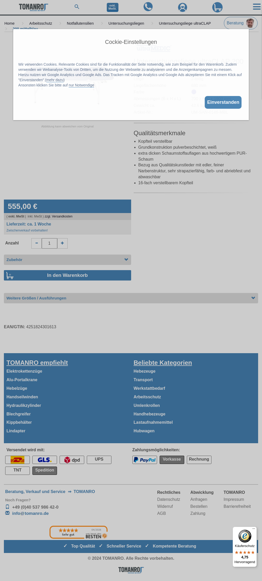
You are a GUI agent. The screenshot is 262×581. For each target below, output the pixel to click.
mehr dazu (54, 80)
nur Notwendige (81, 85)
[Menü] (254, 530)
